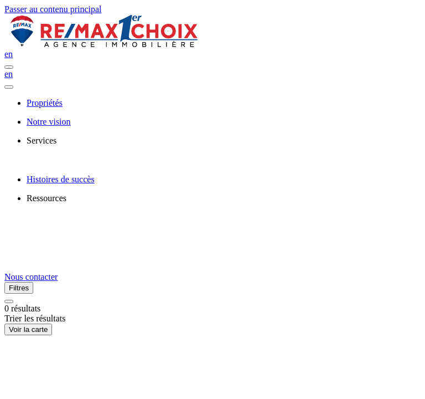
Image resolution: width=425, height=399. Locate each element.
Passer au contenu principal (53, 9)
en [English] (8, 54)
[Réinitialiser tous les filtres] (8, 301)
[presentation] (224, 141)
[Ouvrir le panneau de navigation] (8, 67)
